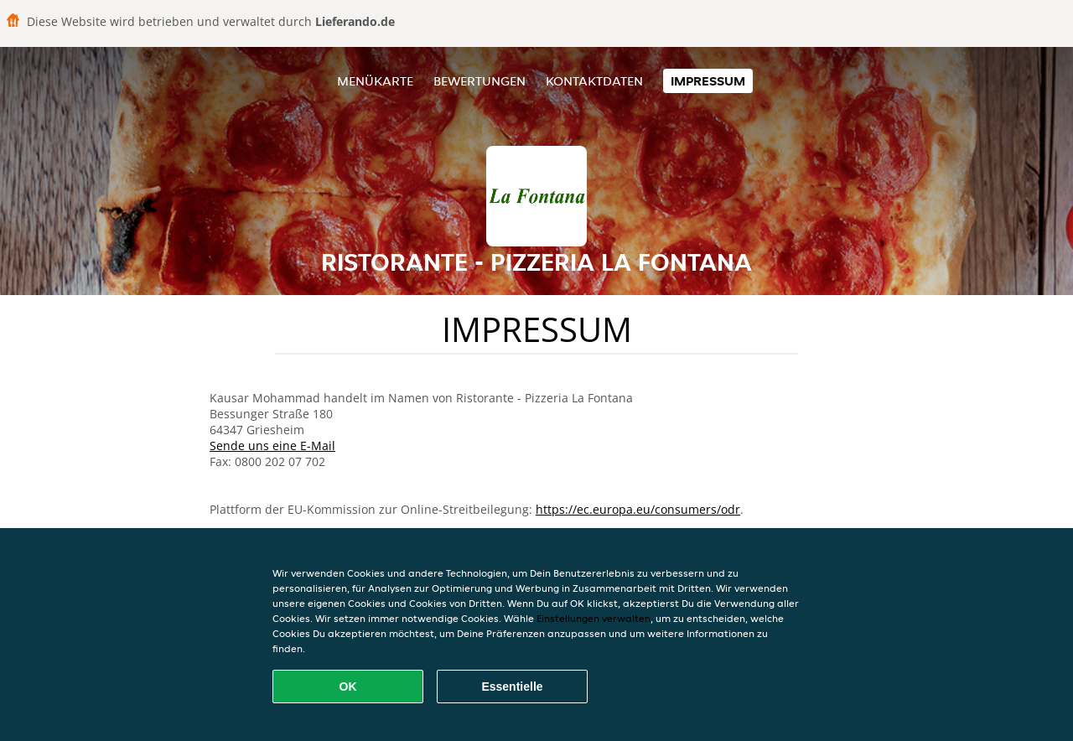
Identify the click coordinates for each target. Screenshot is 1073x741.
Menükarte (375, 81)
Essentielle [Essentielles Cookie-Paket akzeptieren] (511, 686)
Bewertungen (479, 81)
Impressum (708, 81)
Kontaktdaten (594, 81)
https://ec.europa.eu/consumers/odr (638, 509)
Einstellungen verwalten (593, 618)
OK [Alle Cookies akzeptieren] (348, 686)
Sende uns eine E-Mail (272, 445)
